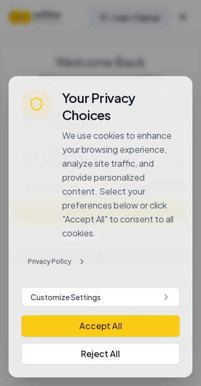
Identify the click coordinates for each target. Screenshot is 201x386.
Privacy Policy (57, 261)
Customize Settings (100, 297)
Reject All (100, 353)
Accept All (100, 325)
